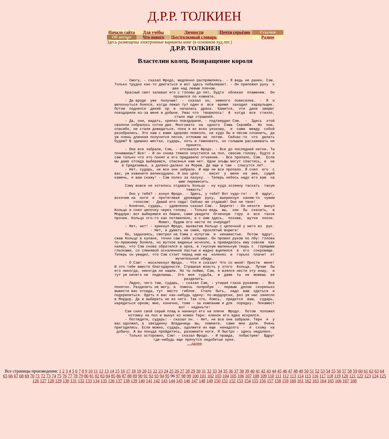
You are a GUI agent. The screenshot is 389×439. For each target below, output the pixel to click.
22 (155, 424)
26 (177, 424)
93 (156, 429)
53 (322, 424)
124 (375, 429)
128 (51, 434)
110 (271, 429)
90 (140, 429)
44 (274, 424)
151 (225, 434)
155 (255, 434)
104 (225, 429)
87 (124, 429)
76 (64, 429)
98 (183, 429)
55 (333, 424)
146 (187, 434)
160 (293, 434)
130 (66, 434)
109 (263, 429)
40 (252, 424)
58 (349, 424)
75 (59, 429)
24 (166, 424)
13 (106, 424)
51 (312, 424)
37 (236, 424)
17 (128, 424)
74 (54, 429)
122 (360, 429)
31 (204, 424)
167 (346, 434)
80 (86, 429)
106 (240, 429)
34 (220, 424)
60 (360, 424)
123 (367, 429)
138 (126, 434)
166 (338, 434)
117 (323, 429)
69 (27, 429)
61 (366, 424)
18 (133, 424)
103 (218, 429)
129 (58, 434)
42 (263, 424)
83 (102, 429)
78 (75, 429)
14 (112, 424)
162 (308, 434)
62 (371, 424)
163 (315, 434)
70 (32, 429)
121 (352, 429)
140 (141, 434)
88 (129, 429)
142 (156, 434)
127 (43, 434)
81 (91, 429)
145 (179, 434)
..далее (194, 396)
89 (135, 429)
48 (295, 424)
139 (134, 434)
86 (118, 429)
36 (231, 424)
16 (122, 424)
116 (315, 429)
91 (145, 429)
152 (232, 434)
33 (214, 424)
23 (160, 424)
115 (308, 429)
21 (149, 424)
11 (96, 424)
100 (195, 429)
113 (293, 429)
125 (383, 429)
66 (10, 429)
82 (97, 429)
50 (306, 424)
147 (194, 434)
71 (37, 429)
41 (258, 424)
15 (117, 424)
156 (262, 434)
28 (187, 424)
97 (178, 429)
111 (278, 429)
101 (203, 429)
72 (43, 429)
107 (248, 429)
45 (279, 424)
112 (285, 429)
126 (35, 434)
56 (339, 424)
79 (81, 429)
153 (240, 434)
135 (103, 434)
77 (70, 429)
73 (48, 429)
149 (209, 434)
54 (328, 424)
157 (270, 434)
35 (225, 424)
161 (300, 434)
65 (5, 429)
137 (119, 434)
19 (139, 424)
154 (247, 434)
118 (330, 429)
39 (247, 424)
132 (81, 434)
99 (189, 429)
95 (167, 429)
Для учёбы (153, 32)
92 (151, 429)
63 (376, 424)
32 (209, 424)
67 (16, 429)
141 (149, 434)
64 (382, 424)
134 (96, 434)
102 (210, 429)
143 (164, 434)
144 (172, 434)
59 (355, 424)
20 (144, 424)
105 (233, 429)
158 (277, 434)
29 (193, 424)
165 (330, 434)
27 (182, 424)
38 (241, 424)
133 (88, 434)
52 (317, 424)
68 (21, 429)
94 (162, 429)
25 (171, 424)
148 (202, 434)
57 (344, 424)
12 (101, 424)
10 (90, 424)
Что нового (153, 37)
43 (268, 424)
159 (285, 434)
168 (353, 434)
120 (345, 429)
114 (300, 429)
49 (301, 424)
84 (108, 429)
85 (113, 429)
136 (111, 434)
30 (198, 424)
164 (323, 434)
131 (73, 434)
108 (256, 429)
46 (285, 424)
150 (217, 434)
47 (290, 424)
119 (337, 429)
